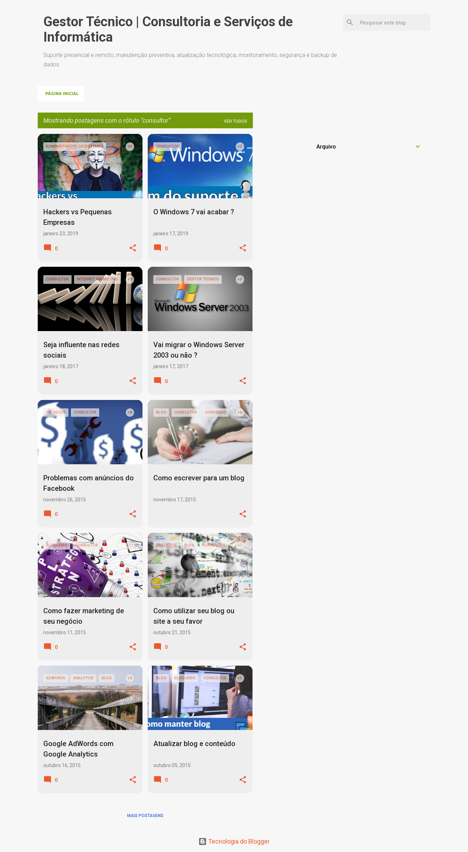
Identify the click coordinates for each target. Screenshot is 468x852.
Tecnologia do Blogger (234, 841)
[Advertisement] (363, 183)
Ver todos (235, 121)
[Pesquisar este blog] (393, 22)
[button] (133, 248)
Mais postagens (145, 815)
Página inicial (62, 93)
